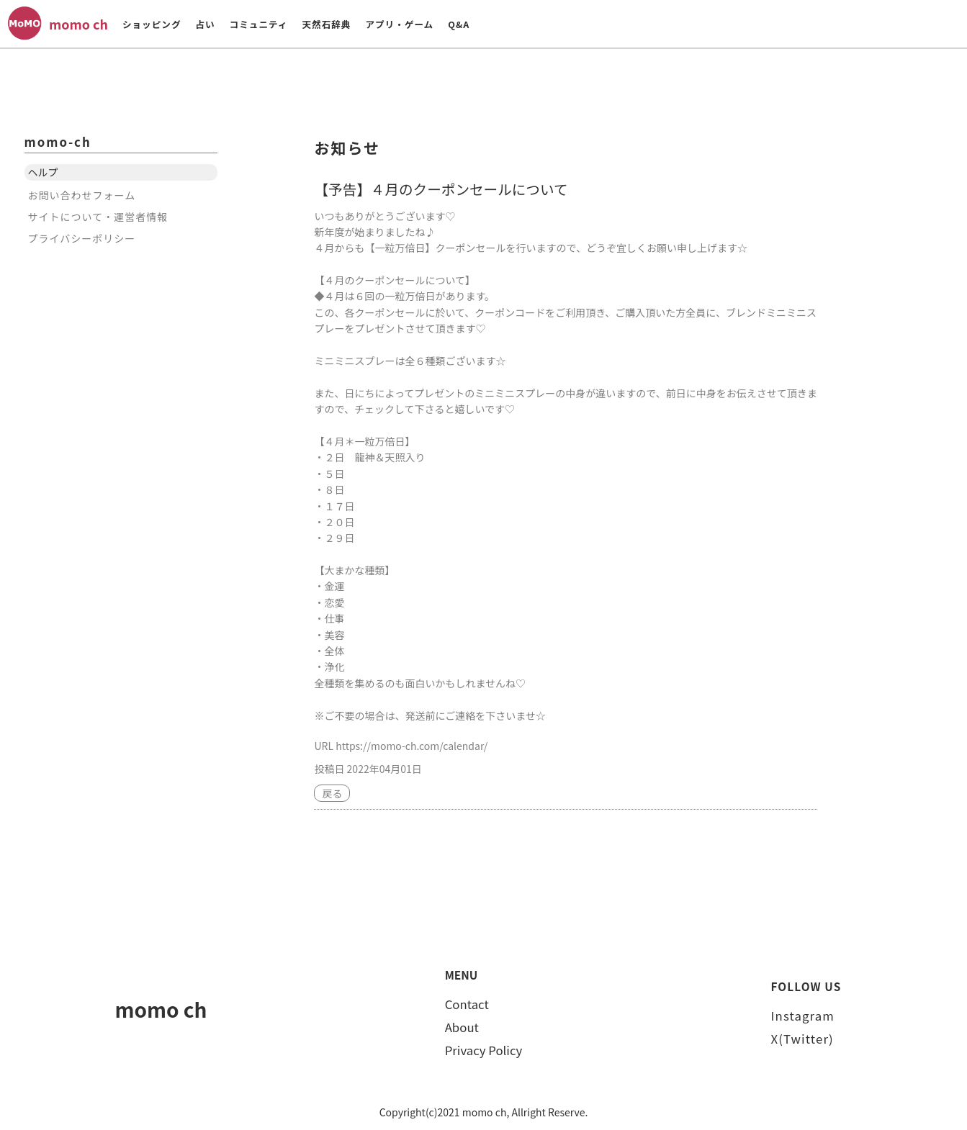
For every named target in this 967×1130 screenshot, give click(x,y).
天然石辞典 (326, 24)
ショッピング (151, 24)
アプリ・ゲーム (399, 24)
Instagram (803, 1015)
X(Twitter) (802, 1038)
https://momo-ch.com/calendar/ (411, 745)
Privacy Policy (484, 1050)
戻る (332, 793)
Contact (467, 1004)
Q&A (458, 24)
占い (205, 24)
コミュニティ (259, 24)
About (462, 1027)
